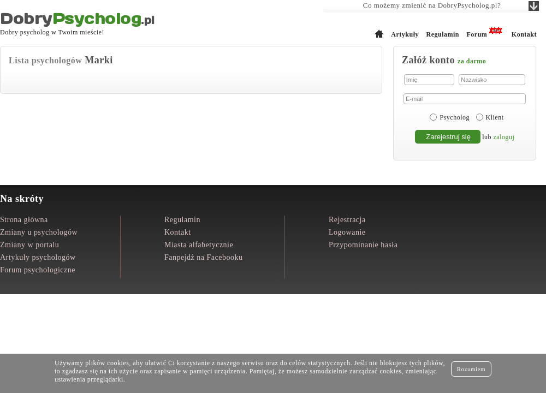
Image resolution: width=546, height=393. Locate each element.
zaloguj (504, 137)
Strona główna (24, 220)
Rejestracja (347, 220)
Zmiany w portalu (29, 245)
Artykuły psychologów (38, 257)
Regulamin (442, 34)
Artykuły (405, 34)
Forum (476, 34)
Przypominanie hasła (363, 245)
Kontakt (524, 34)
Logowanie (347, 232)
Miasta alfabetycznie (198, 245)
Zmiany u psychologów (39, 232)
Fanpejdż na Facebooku (203, 257)
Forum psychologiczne (37, 270)
